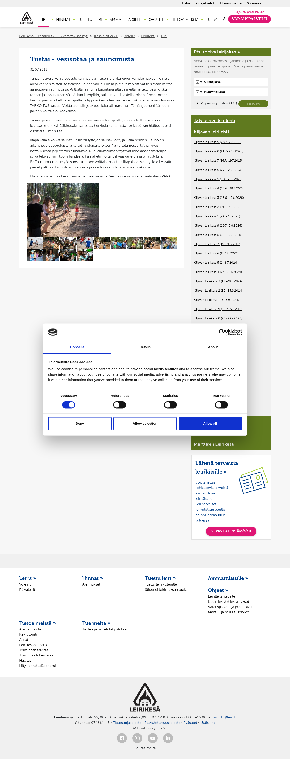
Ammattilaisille (125, 19)
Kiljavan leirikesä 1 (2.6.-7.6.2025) (217, 216)
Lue (164, 36)
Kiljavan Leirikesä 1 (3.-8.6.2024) (216, 300)
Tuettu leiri (90, 19)
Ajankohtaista (30, 629)
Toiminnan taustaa (33, 650)
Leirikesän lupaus (33, 645)
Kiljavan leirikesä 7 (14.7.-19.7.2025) (218, 161)
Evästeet (190, 723)
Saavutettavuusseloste (162, 723)
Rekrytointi (28, 634)
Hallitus (25, 660)
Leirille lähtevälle (221, 596)
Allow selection (145, 424)
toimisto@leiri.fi (223, 717)
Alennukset (91, 584)
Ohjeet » (218, 590)
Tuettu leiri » (160, 578)
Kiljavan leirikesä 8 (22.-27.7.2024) (217, 235)
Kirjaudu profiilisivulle (249, 12)
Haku (186, 3)
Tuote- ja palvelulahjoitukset (105, 629)
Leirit (43, 19)
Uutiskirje (208, 723)
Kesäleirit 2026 (106, 36)
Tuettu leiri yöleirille (161, 584)
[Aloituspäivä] (231, 82)
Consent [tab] (77, 347)
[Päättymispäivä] (231, 92)
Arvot (23, 639)
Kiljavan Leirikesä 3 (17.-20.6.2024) (218, 281)
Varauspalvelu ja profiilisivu (230, 607)
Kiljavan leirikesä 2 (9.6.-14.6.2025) (218, 207)
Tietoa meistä (184, 19)
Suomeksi (254, 3)
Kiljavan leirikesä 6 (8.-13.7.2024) (216, 253)
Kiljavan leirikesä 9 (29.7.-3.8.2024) (218, 225)
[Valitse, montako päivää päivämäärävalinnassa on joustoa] (198, 103)
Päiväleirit (27, 589)
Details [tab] (145, 347)
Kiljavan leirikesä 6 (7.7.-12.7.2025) (217, 170)
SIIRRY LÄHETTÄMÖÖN (231, 531)
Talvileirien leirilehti (214, 120)
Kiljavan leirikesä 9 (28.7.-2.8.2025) (218, 142)
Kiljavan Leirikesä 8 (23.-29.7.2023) (218, 318)
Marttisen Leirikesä (214, 444)
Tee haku (253, 103)
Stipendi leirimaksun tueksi (166, 589)
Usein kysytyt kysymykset (228, 601)
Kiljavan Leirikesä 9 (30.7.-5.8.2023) (218, 309)
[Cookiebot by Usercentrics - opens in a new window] (222, 332)
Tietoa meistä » (37, 623)
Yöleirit (129, 36)
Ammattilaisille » (228, 578)
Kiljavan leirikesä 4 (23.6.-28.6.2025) (219, 188)
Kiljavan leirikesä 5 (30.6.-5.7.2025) (218, 179)
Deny (80, 424)
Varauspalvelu (249, 19)
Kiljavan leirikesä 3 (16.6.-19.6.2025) (219, 198)
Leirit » (27, 578)
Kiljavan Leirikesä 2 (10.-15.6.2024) (218, 290)
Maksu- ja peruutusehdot (228, 612)
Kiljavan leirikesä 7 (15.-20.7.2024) (217, 244)
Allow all (210, 424)
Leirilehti (148, 36)
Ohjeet (156, 19)
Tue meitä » (96, 623)
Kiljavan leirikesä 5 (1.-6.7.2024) (216, 263)
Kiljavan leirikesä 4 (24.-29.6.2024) (218, 272)
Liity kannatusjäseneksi (37, 665)
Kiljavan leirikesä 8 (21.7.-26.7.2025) (218, 151)
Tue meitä (215, 19)
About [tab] (213, 347)
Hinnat (63, 19)
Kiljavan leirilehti (211, 131)
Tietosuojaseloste (127, 723)
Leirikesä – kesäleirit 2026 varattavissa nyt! (53, 36)
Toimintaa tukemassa (36, 655)
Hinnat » (92, 578)
